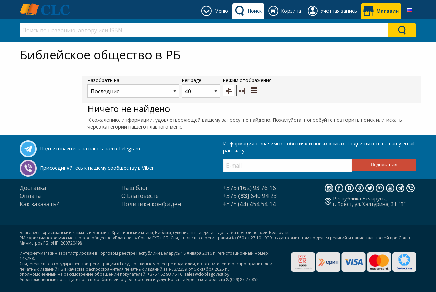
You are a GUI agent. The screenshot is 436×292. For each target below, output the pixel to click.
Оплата (30, 196)
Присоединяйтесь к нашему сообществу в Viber (97, 167)
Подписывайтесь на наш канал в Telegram (90, 148)
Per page (201, 87)
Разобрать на (133, 87)
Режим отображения (247, 86)
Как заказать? (39, 204)
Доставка (33, 188)
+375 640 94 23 (250, 196)
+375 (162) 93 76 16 (249, 188)
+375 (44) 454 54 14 (249, 204)
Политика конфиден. (152, 204)
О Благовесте (140, 196)
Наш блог (134, 188)
